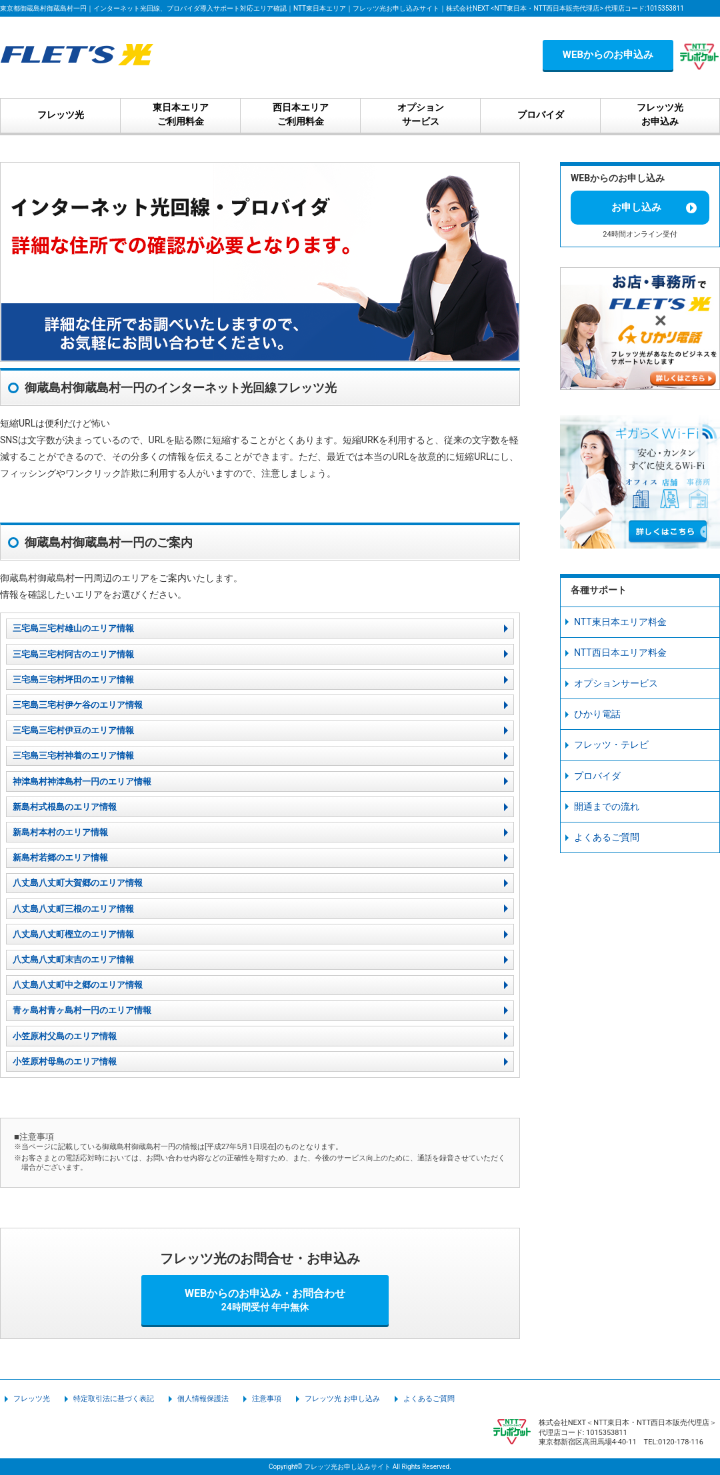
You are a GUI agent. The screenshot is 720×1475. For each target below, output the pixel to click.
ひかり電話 (597, 714)
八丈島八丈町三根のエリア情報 (73, 909)
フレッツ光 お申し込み (342, 1398)
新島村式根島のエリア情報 (65, 807)
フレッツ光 (31, 1398)
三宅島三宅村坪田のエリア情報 (73, 680)
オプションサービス (616, 683)
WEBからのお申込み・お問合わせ (265, 1299)
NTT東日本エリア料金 (620, 622)
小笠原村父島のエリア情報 (65, 1036)
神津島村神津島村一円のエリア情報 (82, 781)
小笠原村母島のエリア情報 (65, 1061)
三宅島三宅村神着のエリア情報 (73, 755)
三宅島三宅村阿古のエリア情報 (73, 654)
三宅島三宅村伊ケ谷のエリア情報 (78, 705)
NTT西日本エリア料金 (620, 652)
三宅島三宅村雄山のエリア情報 (73, 628)
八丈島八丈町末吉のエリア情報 (73, 959)
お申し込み (636, 207)
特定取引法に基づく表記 (113, 1398)
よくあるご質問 (606, 837)
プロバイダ (597, 775)
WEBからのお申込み (608, 55)
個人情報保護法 (203, 1398)
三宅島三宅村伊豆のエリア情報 (73, 730)
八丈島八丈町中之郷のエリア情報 (78, 985)
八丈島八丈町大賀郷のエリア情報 (78, 883)
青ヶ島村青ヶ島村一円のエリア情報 (82, 1010)
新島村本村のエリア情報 (60, 832)
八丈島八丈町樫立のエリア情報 (73, 934)
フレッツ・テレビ (611, 744)
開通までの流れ (606, 806)
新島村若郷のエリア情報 (60, 857)
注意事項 (266, 1398)
